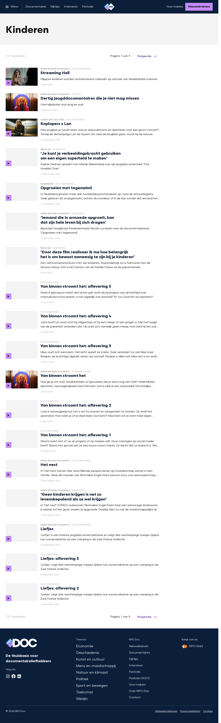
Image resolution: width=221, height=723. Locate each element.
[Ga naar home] (109, 6)
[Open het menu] (12, 7)
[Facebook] (13, 676)
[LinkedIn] (19, 676)
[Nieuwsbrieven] (199, 7)
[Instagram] (8, 676)
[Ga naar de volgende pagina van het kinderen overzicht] (147, 56)
